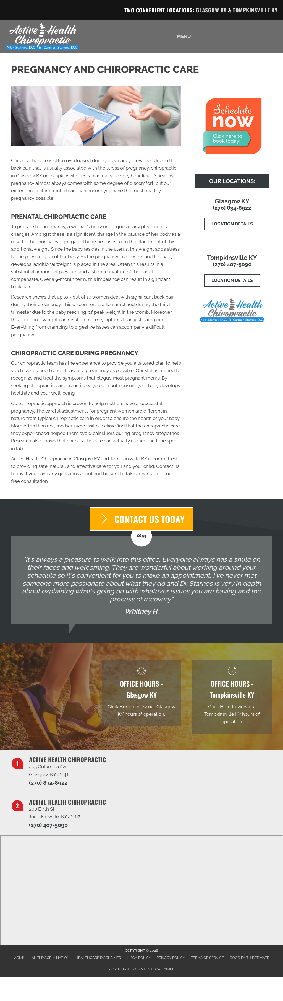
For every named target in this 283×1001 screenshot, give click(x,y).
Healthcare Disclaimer (98, 958)
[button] (232, 224)
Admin (20, 958)
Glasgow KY (211, 10)
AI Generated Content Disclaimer (141, 969)
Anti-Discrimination (51, 958)
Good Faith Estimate (249, 958)
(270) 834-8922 (232, 207)
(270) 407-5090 (232, 264)
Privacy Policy (171, 958)
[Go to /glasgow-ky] (141, 693)
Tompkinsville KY (255, 10)
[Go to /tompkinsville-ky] (232, 697)
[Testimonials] (141, 580)
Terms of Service (207, 958)
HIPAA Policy (139, 958)
